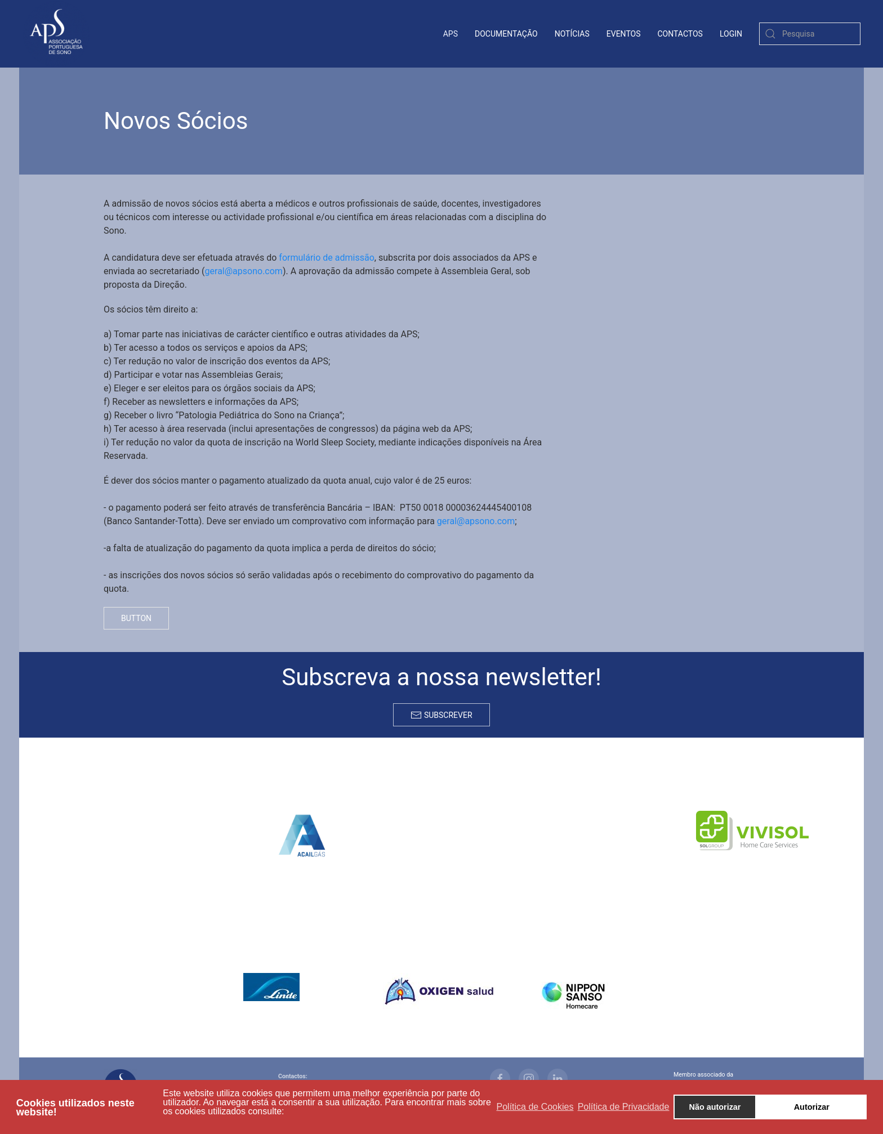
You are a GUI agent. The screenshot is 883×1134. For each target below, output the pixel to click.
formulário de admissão (326, 257)
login (731, 33)
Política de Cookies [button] (535, 1106)
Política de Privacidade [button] (624, 1106)
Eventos (623, 33)
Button (136, 618)
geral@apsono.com (244, 271)
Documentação (506, 33)
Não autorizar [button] (715, 1106)
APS (450, 33)
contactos (680, 33)
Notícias (572, 33)
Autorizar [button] (812, 1106)
